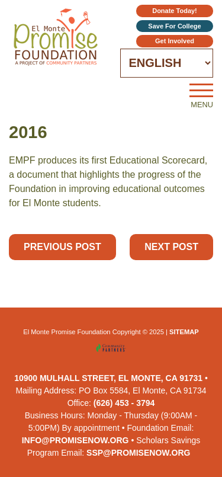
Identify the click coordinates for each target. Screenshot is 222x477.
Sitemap (184, 331)
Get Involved (174, 40)
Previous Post (62, 247)
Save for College (174, 26)
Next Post (171, 247)
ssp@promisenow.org (138, 452)
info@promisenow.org (75, 440)
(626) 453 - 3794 (124, 403)
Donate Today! (174, 10)
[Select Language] (167, 63)
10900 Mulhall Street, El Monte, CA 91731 (108, 378)
